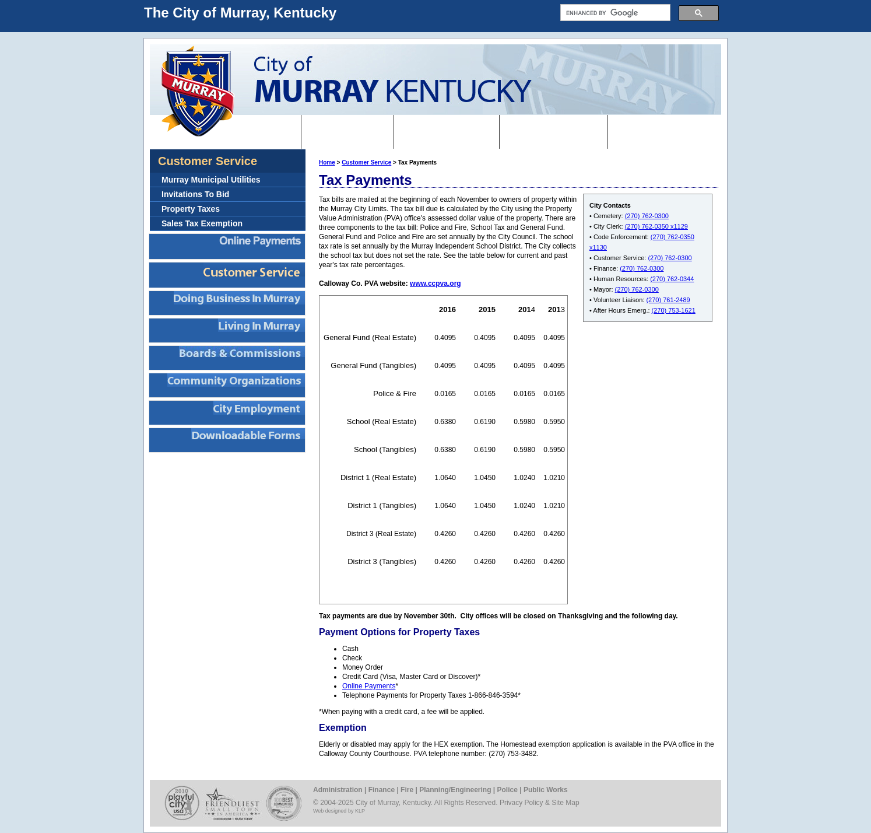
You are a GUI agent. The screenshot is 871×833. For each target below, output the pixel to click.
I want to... (347, 131)
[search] (614, 13)
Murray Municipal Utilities (211, 179)
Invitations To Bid (195, 194)
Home (273, 131)
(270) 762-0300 (647, 215)
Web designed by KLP (339, 811)
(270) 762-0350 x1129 (656, 226)
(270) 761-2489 (668, 299)
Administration (338, 790)
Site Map (565, 803)
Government (446, 131)
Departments (553, 131)
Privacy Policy (521, 803)
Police (507, 790)
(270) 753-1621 (674, 310)
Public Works (546, 790)
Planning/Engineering (455, 790)
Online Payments (368, 686)
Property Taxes (190, 209)
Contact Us (651, 131)
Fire (407, 790)
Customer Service (366, 162)
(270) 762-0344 (672, 278)
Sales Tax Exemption (202, 223)
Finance (381, 790)
